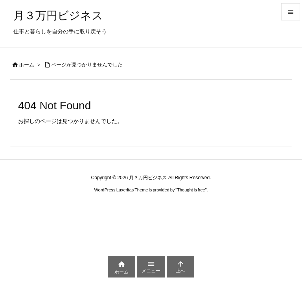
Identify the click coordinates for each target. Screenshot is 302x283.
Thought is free (191, 189)
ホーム (26, 65)
